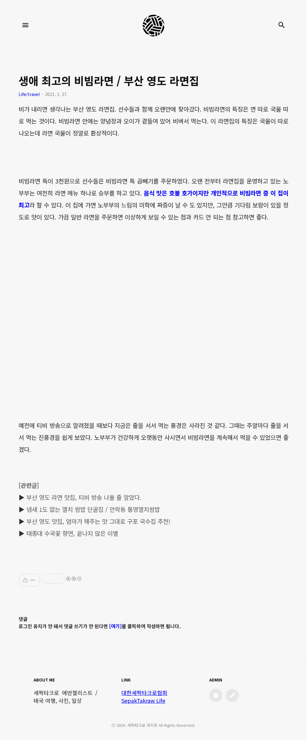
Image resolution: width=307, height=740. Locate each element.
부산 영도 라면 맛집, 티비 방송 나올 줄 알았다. (84, 497)
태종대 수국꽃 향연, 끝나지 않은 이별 (72, 533)
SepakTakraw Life (143, 700)
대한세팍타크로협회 (144, 693)
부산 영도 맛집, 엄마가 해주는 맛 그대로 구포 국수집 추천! (98, 521)
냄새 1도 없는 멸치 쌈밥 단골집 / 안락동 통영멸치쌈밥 (93, 509)
